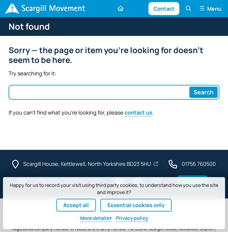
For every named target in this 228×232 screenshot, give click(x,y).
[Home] (45, 8)
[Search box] (99, 92)
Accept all (76, 205)
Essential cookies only (136, 205)
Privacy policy (132, 218)
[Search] (203, 92)
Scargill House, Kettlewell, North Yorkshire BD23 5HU (87, 163)
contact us (138, 112)
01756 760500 (199, 163)
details (94, 218)
